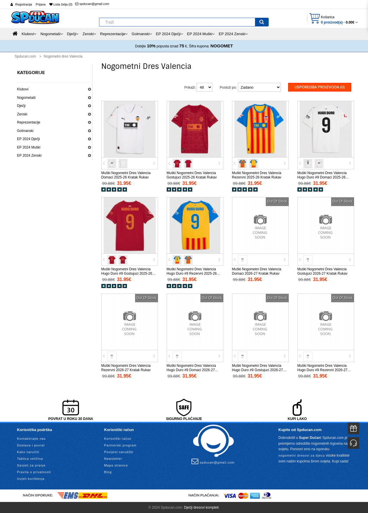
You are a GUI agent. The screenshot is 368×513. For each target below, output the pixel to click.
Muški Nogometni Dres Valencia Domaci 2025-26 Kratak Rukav (126, 174)
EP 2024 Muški (29, 147)
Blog (108, 471)
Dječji (21, 106)
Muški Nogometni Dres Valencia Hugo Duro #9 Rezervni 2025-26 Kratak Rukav (192, 273)
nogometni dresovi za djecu (302, 455)
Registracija (23, 4)
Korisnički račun (118, 438)
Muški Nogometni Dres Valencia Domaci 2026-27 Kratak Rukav (256, 271)
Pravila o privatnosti (34, 471)
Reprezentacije (28, 122)
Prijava (41, 4)
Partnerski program (120, 445)
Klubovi (22, 89)
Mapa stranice (116, 465)
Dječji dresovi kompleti (201, 507)
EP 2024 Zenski (29, 155)
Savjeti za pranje (31, 465)
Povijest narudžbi (119, 451)
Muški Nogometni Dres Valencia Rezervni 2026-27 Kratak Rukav (126, 367)
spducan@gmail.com (92, 4)
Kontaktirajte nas (31, 438)
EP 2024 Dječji (28, 139)
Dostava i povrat (31, 445)
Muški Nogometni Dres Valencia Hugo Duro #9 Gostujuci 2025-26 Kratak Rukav (126, 273)
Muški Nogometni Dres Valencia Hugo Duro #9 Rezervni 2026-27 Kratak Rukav (322, 369)
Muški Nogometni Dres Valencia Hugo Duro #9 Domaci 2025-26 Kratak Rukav (322, 176)
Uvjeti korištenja (31, 478)
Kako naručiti (28, 451)
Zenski (22, 114)
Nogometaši (26, 98)
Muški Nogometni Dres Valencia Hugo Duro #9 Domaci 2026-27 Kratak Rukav (191, 369)
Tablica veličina (30, 458)
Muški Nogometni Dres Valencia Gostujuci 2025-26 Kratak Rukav (192, 174)
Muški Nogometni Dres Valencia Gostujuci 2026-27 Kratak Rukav (322, 271)
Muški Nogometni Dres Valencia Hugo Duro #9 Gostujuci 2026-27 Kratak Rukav (257, 369)
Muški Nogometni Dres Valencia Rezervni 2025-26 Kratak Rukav (256, 174)
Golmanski (25, 131)
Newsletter (113, 458)
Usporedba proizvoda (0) (320, 87)
